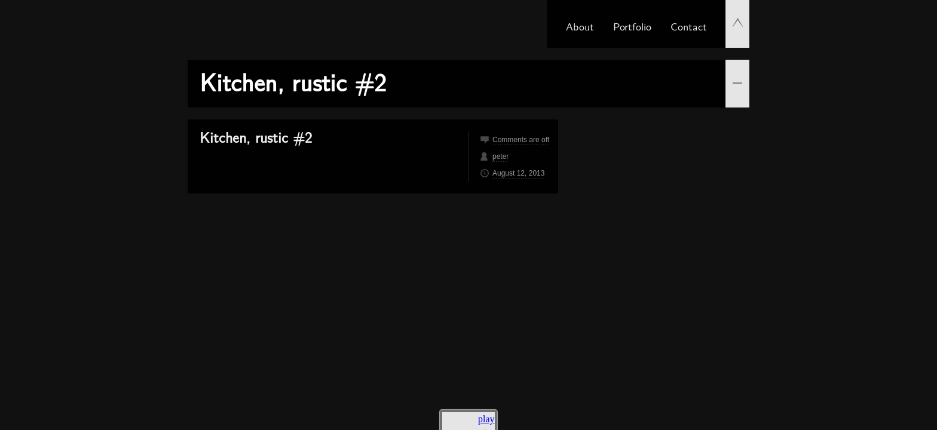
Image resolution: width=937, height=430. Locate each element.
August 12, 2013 (518, 173)
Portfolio (632, 26)
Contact (688, 26)
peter (500, 156)
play (486, 419)
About (580, 26)
